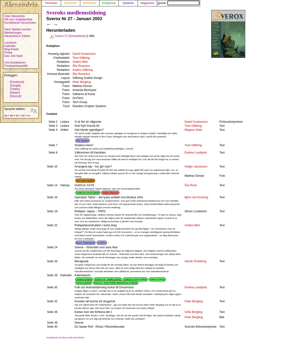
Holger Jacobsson (196, 166)
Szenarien (70, 3)
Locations (10, 42)
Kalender (10, 46)
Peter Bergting (81, 82)
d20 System (82, 140)
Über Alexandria (14, 16)
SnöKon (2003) (84, 279)
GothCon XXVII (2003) (87, 192)
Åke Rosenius (81, 66)
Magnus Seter (193, 129)
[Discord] (15, 96)
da (5, 115)
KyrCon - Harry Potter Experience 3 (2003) (115, 282)
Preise (8, 52)
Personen (51, 3)
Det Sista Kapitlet (85, 180)
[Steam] (15, 92)
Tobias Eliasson (110, 192)
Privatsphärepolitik (16, 66)
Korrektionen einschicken (20, 22)
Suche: (178, 3)
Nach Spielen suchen (17, 29)
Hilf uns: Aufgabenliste (18, 19)
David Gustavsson (83, 53)
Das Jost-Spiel (13, 56)
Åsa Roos (191, 185)
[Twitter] (15, 89)
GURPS (102, 242)
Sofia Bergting (193, 312)
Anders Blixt (80, 61)
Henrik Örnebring (195, 261)
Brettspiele (90, 3)
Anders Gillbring (82, 70)
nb (23, 115)
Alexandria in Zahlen (17, 36)
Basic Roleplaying (85, 242)
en (17, 115)
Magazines (147, 3)
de (11, 115)
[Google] (15, 85)
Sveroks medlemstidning (76, 12)
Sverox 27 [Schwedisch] (70, 36)
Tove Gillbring (81, 57)
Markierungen (13, 32)
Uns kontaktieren (15, 62)
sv (28, 115)
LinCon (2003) (83, 282)
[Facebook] (17, 82)
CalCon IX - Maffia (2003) (108, 279)
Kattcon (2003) (157, 279)
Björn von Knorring (196, 197)
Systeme (128, 3)
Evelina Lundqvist (196, 152)
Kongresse (109, 3)
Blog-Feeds (11, 49)
